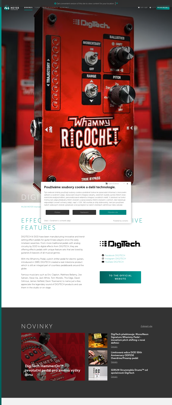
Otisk (46, 221)
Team (40, 8)
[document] (86, 197)
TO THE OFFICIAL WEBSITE (120, 277)
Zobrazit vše (146, 326)
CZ (151, 8)
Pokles (57, 212)
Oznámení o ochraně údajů (60, 221)
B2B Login (142, 8)
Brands (31, 8)
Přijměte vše (113, 212)
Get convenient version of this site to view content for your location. (84, 3)
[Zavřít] (127, 183)
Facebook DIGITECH (115, 255)
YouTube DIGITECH (114, 262)
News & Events (53, 8)
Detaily (114, 346)
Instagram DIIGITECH (115, 258)
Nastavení (84, 212)
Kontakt (67, 8)
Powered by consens (120, 221)
